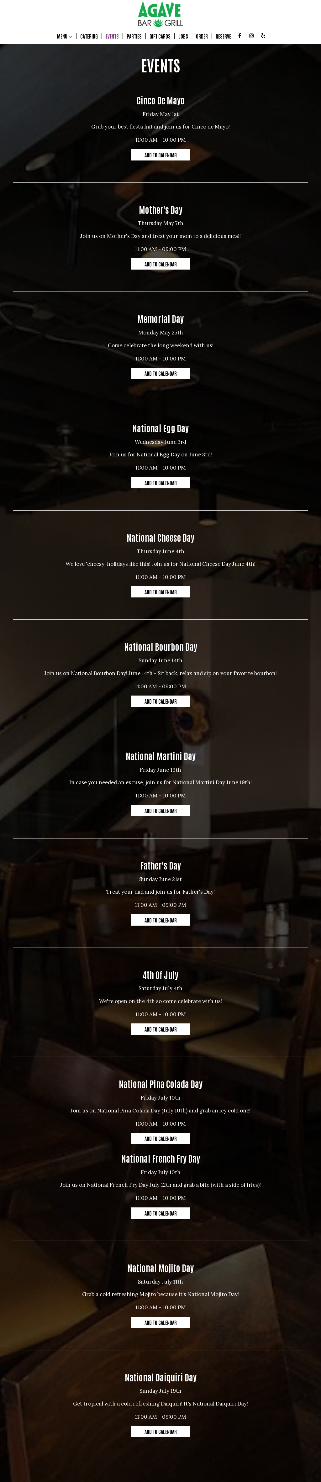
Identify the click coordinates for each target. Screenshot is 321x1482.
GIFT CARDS (160, 36)
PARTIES (134, 36)
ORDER (202, 36)
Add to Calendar (161, 155)
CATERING (89, 36)
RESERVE (223, 36)
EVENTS (112, 36)
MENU (64, 36)
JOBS (183, 36)
